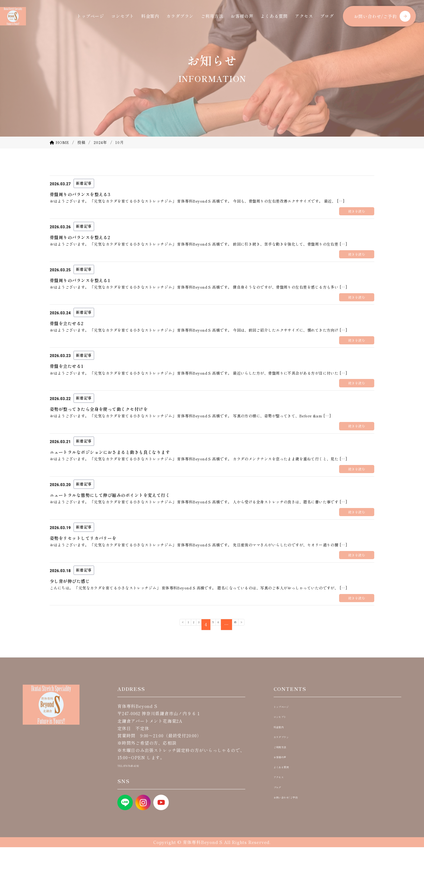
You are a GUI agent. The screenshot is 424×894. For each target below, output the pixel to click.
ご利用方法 (212, 16)
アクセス (304, 16)
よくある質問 (274, 16)
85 (245, 671)
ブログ (327, 16)
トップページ (90, 16)
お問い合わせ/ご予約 (375, 16)
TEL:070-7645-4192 (138, 812)
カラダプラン (180, 16)
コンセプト (122, 16)
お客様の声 (242, 16)
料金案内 (150, 16)
